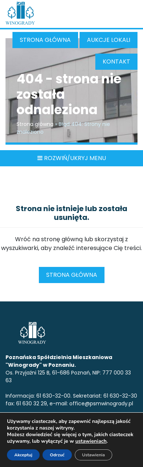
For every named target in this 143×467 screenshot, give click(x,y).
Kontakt (116, 61)
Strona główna (45, 40)
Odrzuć (57, 455)
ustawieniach (90, 441)
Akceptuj (23, 455)
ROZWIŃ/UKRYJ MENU (71, 158)
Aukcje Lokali (108, 40)
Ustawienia (93, 455)
